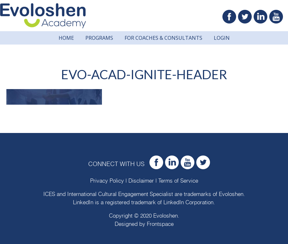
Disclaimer (141, 181)
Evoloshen (231, 194)
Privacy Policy (107, 181)
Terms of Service (178, 181)
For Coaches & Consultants (163, 37)
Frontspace (160, 224)
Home (66, 37)
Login (222, 37)
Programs (99, 37)
